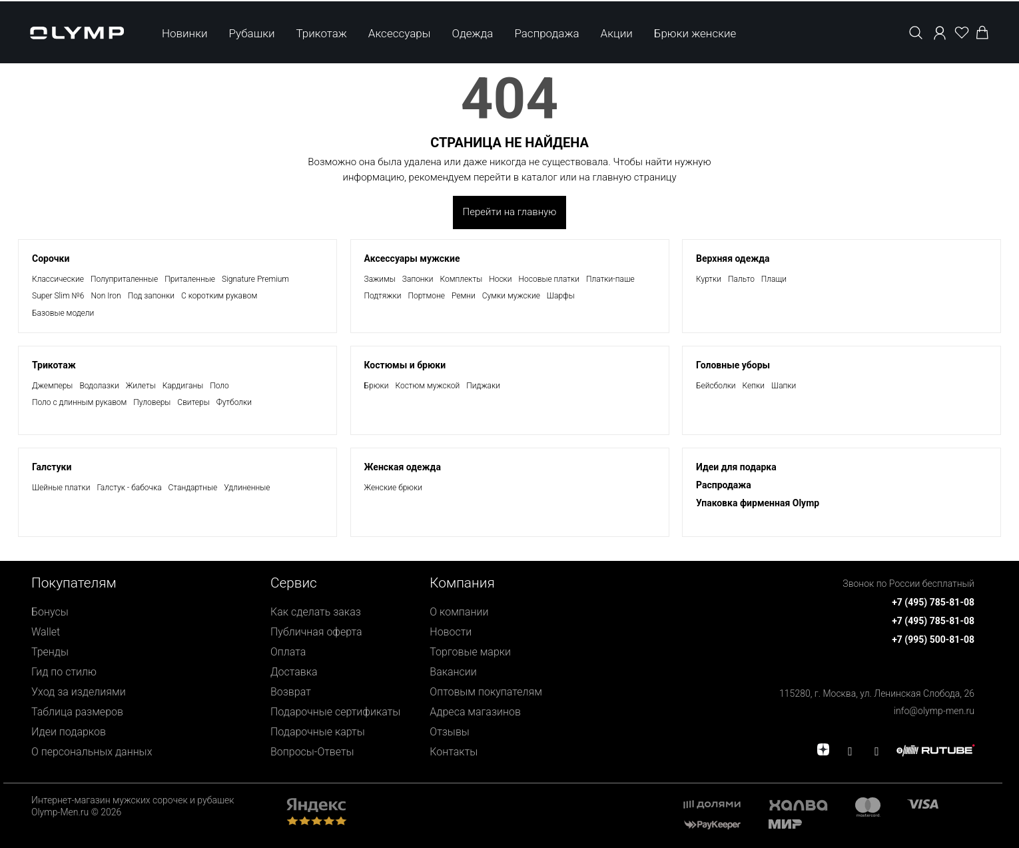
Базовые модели (63, 313)
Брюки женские (695, 32)
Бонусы (50, 612)
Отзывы (450, 731)
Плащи (774, 279)
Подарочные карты (317, 731)
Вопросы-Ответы (312, 751)
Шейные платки (61, 487)
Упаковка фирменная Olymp (757, 503)
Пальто (741, 279)
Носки (500, 279)
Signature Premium (255, 279)
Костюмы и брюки (405, 365)
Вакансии (453, 671)
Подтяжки (383, 295)
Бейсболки (716, 385)
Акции (617, 32)
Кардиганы (183, 385)
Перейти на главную (510, 212)
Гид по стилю (64, 671)
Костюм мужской (427, 385)
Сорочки (50, 258)
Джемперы (52, 385)
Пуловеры (151, 402)
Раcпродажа (723, 485)
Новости (451, 632)
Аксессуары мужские (412, 258)
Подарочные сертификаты (335, 711)
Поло (219, 385)
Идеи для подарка (736, 467)
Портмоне (426, 295)
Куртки (708, 279)
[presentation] (509, 424)
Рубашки (252, 32)
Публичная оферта (316, 632)
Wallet (45, 632)
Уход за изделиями (78, 691)
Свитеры (193, 402)
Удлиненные (247, 487)
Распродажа (546, 32)
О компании (459, 612)
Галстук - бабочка (129, 487)
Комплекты (461, 279)
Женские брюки (393, 487)
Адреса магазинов (475, 711)
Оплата (288, 651)
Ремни (464, 295)
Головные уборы (733, 365)
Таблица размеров (77, 711)
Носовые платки (549, 279)
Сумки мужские (511, 295)
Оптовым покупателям (486, 691)
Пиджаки (483, 385)
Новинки (185, 32)
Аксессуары (399, 32)
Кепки (754, 385)
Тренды (50, 651)
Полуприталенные (124, 279)
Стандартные (193, 487)
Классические (58, 279)
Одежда (472, 32)
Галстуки (51, 467)
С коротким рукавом (219, 295)
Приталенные (190, 279)
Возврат (290, 691)
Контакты (454, 751)
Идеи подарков (68, 731)
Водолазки (99, 385)
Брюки (376, 385)
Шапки (783, 385)
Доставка (294, 671)
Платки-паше (610, 279)
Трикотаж (321, 32)
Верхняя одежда (733, 258)
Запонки (418, 279)
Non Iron (106, 295)
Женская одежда (402, 467)
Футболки (234, 402)
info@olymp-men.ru (934, 710)
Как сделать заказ (315, 612)
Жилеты (141, 385)
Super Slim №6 (58, 295)
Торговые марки (470, 651)
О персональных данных (91, 751)
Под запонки (151, 295)
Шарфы (561, 295)
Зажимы (380, 279)
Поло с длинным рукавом (79, 402)
